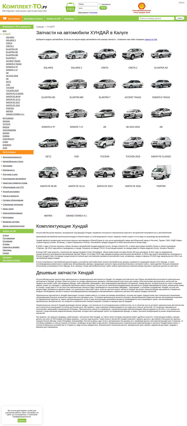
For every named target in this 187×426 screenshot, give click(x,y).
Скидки (6, 253)
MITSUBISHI (8, 118)
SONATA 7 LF (12, 70)
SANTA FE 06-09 (13, 96)
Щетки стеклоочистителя (13, 226)
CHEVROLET (8, 139)
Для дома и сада (10, 174)
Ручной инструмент (11, 192)
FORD (5, 142)
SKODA (6, 133)
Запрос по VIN (54, 18)
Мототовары (8, 217)
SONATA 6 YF (12, 67)
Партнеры (7, 250)
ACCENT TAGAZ (13, 61)
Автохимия (7, 166)
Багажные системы (11, 222)
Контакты (69, 18)
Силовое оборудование (13, 200)
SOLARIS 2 (11, 40)
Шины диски (8, 209)
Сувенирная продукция (13, 204)
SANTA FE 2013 (13, 102)
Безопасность (9, 170)
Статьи (6, 235)
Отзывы (6, 244)
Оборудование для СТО (13, 187)
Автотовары (14, 18)
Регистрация (93, 12)
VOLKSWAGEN (9, 130)
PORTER (10, 108)
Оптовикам (7, 241)
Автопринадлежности (12, 157)
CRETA (9, 43)
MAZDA (6, 127)
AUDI (5, 148)
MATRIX (9, 111)
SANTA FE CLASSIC (14, 93)
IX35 (8, 85)
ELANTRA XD (12, 49)
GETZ (8, 82)
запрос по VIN (151, 39)
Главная (40, 27)
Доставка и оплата (33, 18)
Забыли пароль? (83, 12)
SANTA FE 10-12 (13, 99)
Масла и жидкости (11, 196)
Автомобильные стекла (13, 161)
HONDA (6, 136)
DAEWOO (7, 145)
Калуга (181, 2)
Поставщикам (9, 238)
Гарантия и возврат (11, 247)
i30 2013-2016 (12, 76)
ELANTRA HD (12, 52)
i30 (7, 73)
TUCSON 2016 (12, 90)
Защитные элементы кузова (15, 183)
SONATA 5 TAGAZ (14, 64)
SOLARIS (10, 37)
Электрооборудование (12, 213)
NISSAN (6, 121)
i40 (7, 79)
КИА (4, 31)
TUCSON (10, 88)
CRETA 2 (10, 46)
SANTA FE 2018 (13, 105)
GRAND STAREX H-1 (15, 114)
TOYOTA (6, 124)
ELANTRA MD (12, 55)
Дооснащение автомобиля (14, 179)
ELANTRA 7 (11, 58)
